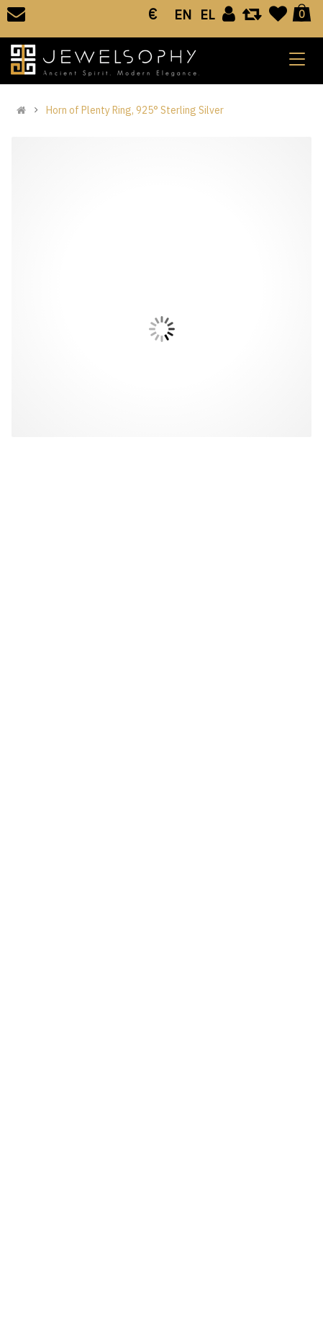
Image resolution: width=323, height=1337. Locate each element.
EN (182, 14)
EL (207, 14)
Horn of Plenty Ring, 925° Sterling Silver (135, 110)
